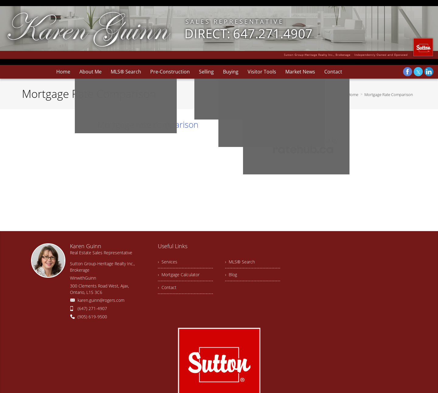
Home (353, 94)
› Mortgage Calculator (179, 274)
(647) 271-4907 (92, 308)
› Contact (167, 287)
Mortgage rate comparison (148, 124)
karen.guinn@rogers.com (101, 300)
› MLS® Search (240, 262)
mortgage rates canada (301, 140)
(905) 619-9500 (92, 317)
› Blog (231, 274)
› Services (167, 262)
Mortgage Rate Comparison (388, 94)
